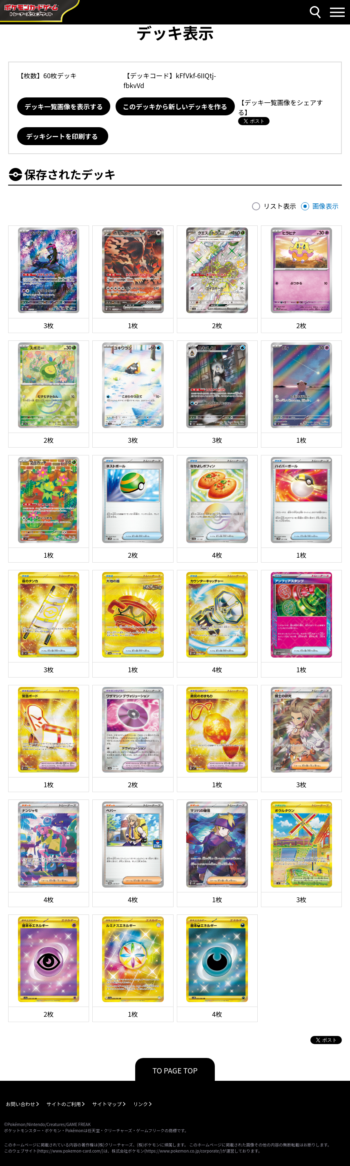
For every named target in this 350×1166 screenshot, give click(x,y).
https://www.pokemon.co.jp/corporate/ (183, 1151)
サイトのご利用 (64, 1103)
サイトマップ (107, 1103)
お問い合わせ (20, 1103)
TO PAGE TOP (175, 1070)
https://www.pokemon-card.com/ (70, 1151)
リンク (140, 1103)
